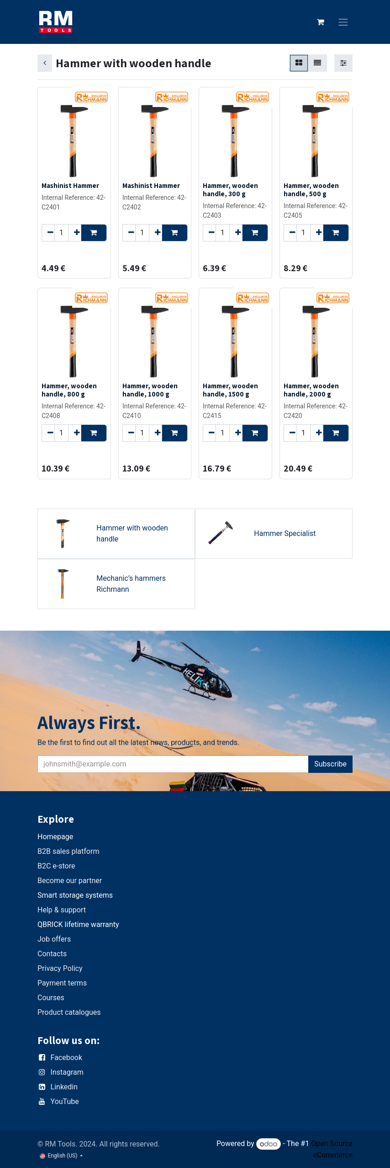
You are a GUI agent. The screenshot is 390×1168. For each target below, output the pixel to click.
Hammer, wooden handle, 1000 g (150, 389)
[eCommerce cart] (320, 22)
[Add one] (74, 232)
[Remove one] (48, 232)
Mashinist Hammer (70, 185)
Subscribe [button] (330, 764)
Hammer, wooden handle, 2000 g (311, 389)
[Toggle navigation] (343, 22)
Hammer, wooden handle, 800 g (69, 389)
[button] (94, 232)
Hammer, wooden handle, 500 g (311, 189)
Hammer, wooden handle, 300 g (230, 189)
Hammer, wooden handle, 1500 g (230, 389)
